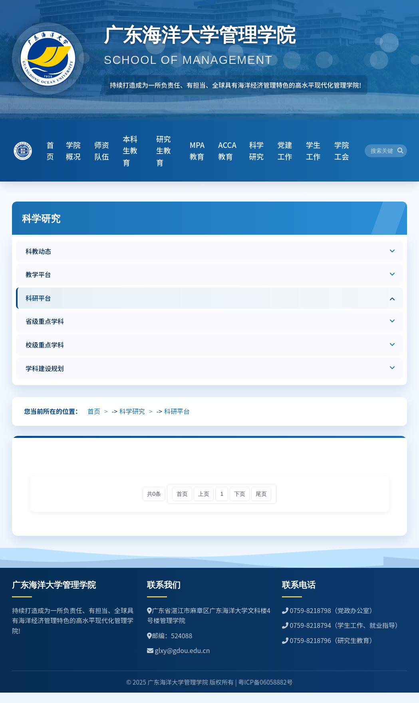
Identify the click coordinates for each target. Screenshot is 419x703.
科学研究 (132, 411)
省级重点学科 (45, 321)
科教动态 (38, 251)
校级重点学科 (45, 345)
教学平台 (38, 274)
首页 (93, 411)
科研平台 (38, 298)
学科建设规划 (45, 368)
